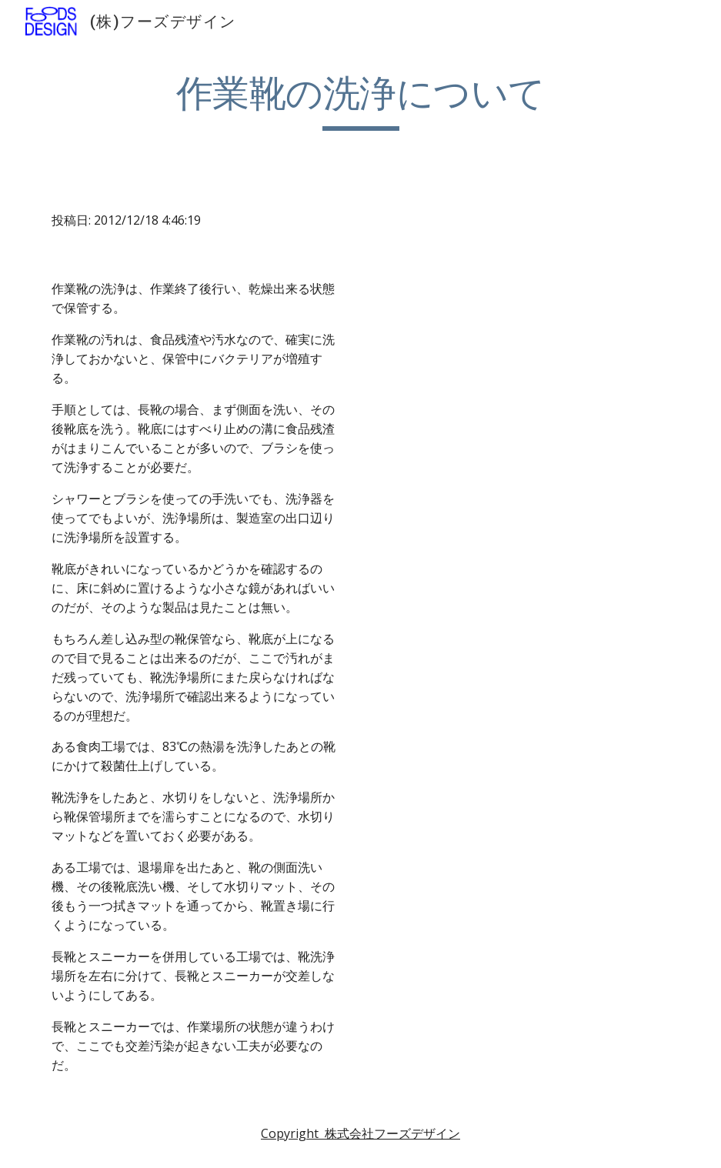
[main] (360, 101)
